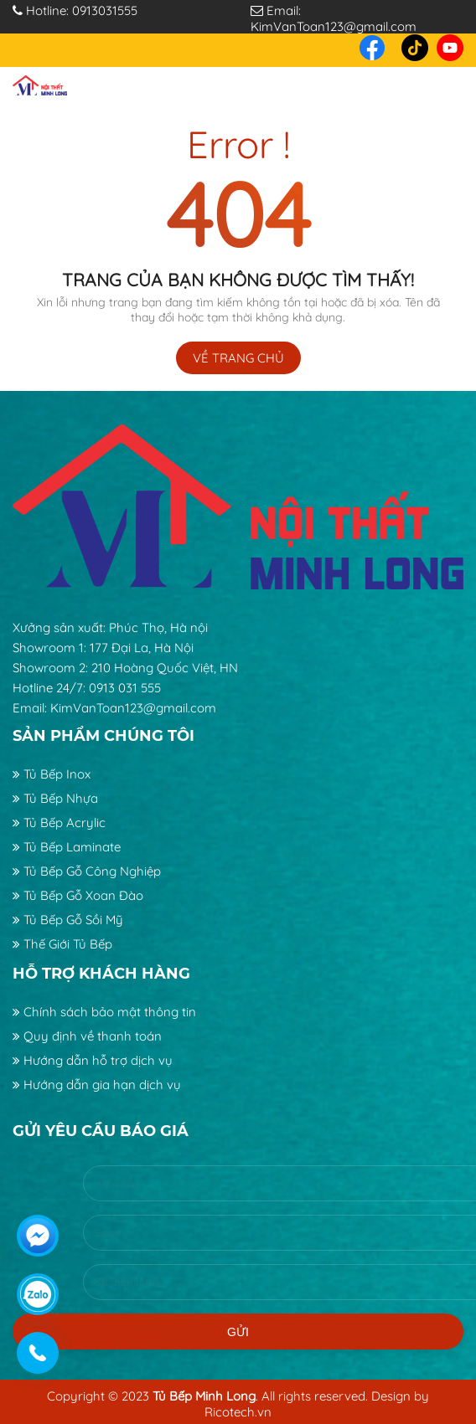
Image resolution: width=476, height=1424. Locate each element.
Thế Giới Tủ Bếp (62, 944)
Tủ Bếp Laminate (67, 847)
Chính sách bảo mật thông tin (104, 1012)
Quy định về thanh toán (87, 1036)
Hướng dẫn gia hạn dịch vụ (97, 1084)
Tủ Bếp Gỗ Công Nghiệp (87, 871)
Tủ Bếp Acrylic (59, 822)
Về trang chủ (238, 358)
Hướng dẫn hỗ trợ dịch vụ (93, 1060)
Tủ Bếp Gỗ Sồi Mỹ (68, 920)
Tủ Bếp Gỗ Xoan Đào (78, 895)
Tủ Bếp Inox (52, 774)
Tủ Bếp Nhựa (55, 798)
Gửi (238, 1307)
